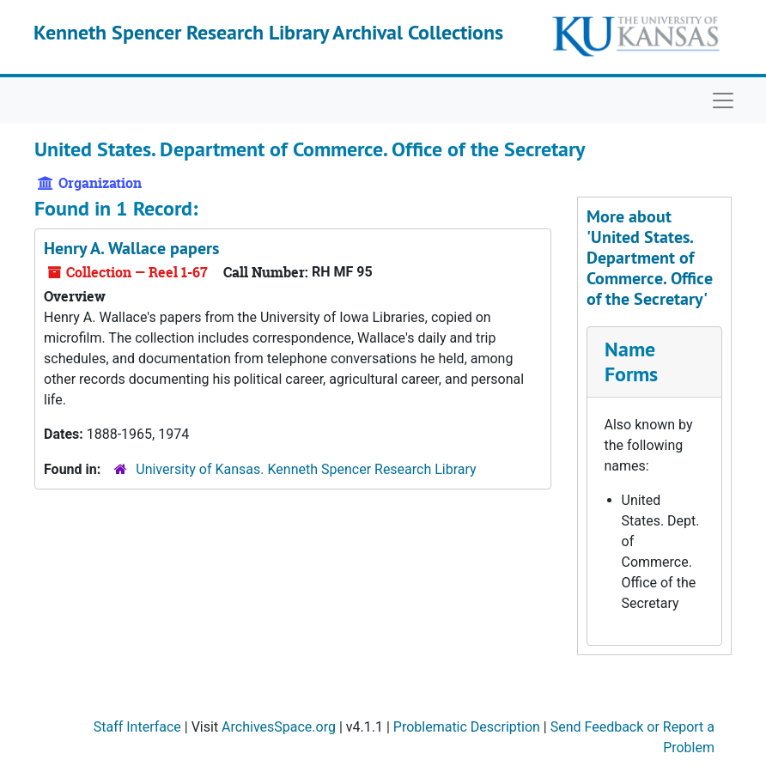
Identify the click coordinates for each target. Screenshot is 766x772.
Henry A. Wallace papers (131, 248)
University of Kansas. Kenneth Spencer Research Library (306, 469)
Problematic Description (466, 727)
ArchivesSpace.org (279, 727)
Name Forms (631, 361)
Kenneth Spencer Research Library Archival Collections (268, 32)
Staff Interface (137, 727)
